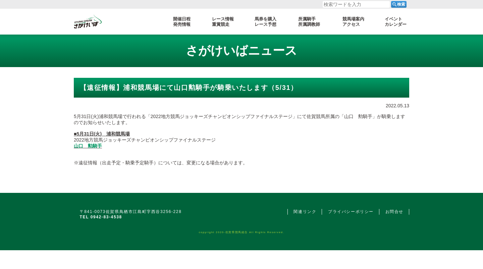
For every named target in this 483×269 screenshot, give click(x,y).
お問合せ (394, 211)
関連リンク (304, 211)
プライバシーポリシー (351, 211)
